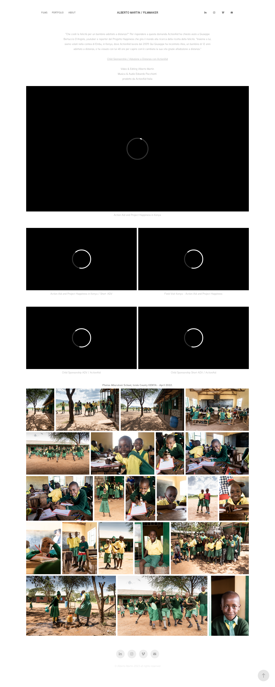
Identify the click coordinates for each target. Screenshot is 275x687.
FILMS (44, 12)
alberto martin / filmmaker (137, 12)
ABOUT (72, 12)
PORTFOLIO (58, 12)
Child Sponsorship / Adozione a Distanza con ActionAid (137, 59)
